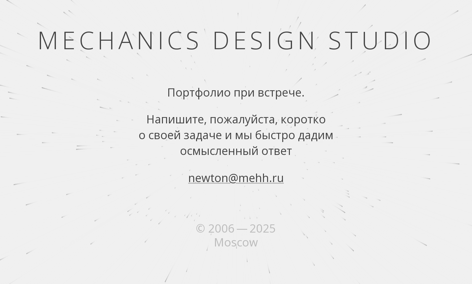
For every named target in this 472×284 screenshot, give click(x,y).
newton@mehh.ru (236, 178)
